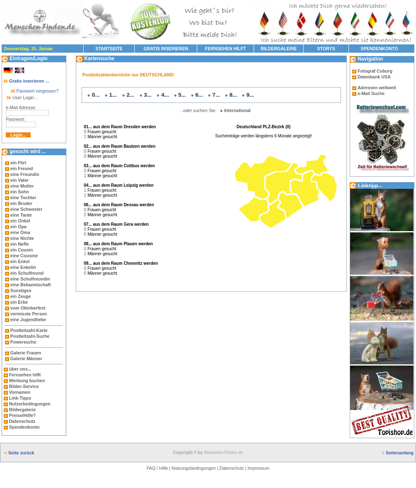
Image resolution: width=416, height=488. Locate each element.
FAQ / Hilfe (157, 468)
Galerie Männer (26, 358)
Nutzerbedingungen (30, 403)
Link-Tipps (20, 397)
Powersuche (23, 341)
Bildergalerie (22, 409)
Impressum (258, 468)
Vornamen (19, 392)
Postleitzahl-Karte (29, 330)
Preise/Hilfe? (22, 415)
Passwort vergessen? (34, 90)
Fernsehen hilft (25, 374)
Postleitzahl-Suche (30, 336)
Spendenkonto (24, 427)
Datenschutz (21, 421)
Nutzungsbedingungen (194, 468)
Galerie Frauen (25, 352)
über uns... (20, 368)
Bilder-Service (24, 386)
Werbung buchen (27, 380)
